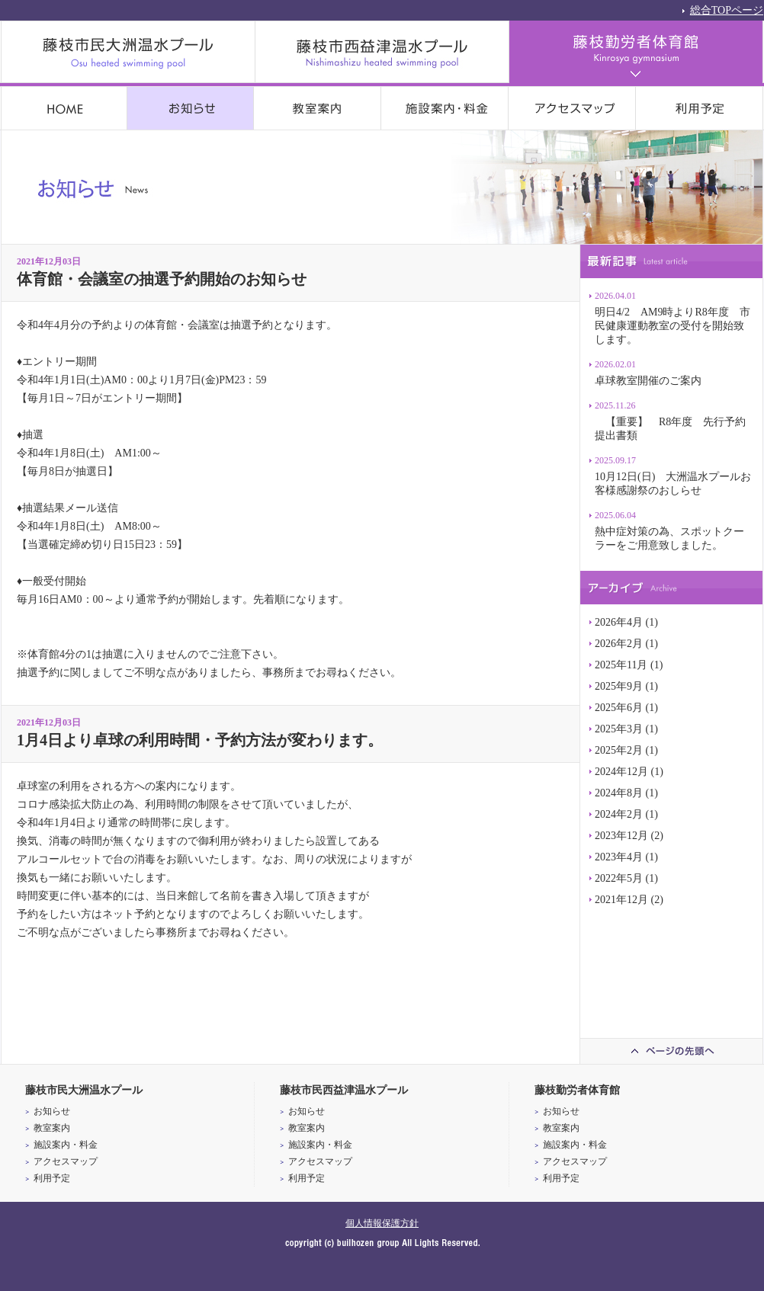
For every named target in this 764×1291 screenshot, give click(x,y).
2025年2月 (619, 750)
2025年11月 (621, 665)
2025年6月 (619, 707)
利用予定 (699, 108)
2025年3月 (619, 729)
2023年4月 (619, 857)
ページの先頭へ (670, 1051)
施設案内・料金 (445, 108)
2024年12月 (621, 771)
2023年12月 (621, 835)
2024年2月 (619, 814)
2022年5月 (619, 878)
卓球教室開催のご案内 (648, 380)
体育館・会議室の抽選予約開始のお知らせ (162, 279)
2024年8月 (619, 793)
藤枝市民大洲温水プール (84, 1090)
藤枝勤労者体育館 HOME (64, 108)
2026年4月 (619, 622)
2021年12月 (621, 899)
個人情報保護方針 (382, 1223)
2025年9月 (619, 686)
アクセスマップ (572, 108)
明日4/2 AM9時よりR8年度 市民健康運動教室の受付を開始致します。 (672, 325)
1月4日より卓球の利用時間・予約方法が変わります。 (200, 740)
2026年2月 (619, 643)
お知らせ (190, 108)
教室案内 (317, 108)
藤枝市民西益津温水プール (382, 52)
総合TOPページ (726, 9)
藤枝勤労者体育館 (636, 52)
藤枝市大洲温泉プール (128, 52)
